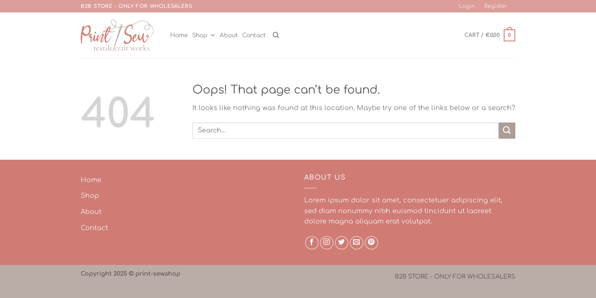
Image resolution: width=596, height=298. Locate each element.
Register (495, 6)
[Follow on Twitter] (341, 243)
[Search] (276, 35)
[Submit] (507, 131)
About (229, 35)
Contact (254, 35)
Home (179, 35)
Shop (204, 35)
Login (467, 6)
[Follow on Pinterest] (371, 243)
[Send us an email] (356, 243)
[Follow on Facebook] (312, 243)
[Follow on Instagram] (327, 243)
